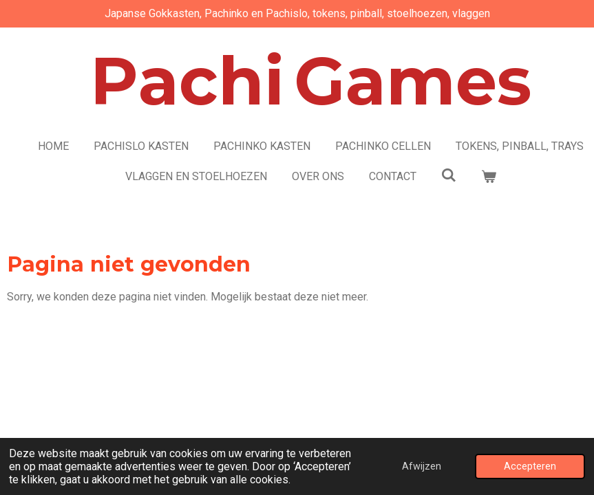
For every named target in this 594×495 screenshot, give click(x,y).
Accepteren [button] (530, 466)
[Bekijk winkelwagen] (488, 176)
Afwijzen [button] (421, 466)
